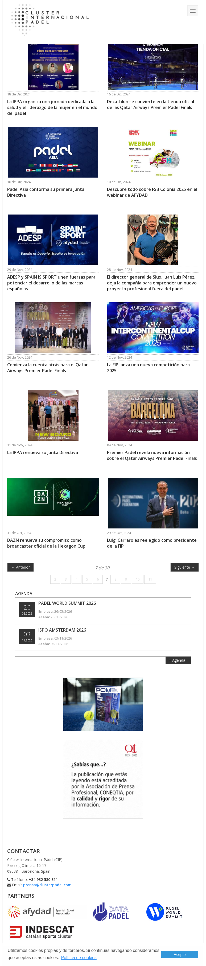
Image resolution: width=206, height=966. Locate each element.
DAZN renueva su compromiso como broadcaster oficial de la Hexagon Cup (46, 543)
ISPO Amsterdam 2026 (62, 630)
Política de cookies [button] (78, 957)
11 (150, 579)
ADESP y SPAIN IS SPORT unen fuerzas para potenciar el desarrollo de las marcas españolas (51, 283)
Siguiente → (184, 567)
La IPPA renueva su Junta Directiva (42, 452)
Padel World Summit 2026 (67, 603)
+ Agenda (177, 660)
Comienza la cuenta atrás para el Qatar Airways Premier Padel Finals (47, 367)
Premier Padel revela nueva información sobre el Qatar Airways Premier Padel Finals (152, 455)
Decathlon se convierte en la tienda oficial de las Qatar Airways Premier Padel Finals (150, 104)
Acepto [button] (180, 954)
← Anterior (20, 567)
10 (137, 579)
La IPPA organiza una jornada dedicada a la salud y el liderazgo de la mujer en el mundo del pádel (52, 107)
